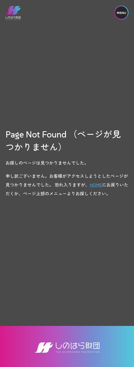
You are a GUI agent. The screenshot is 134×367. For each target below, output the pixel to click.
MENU (121, 13)
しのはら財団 (13, 13)
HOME (96, 184)
